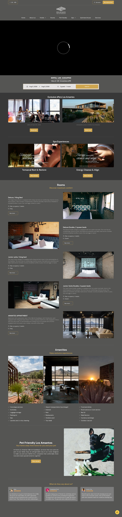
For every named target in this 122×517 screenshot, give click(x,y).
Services (98, 18)
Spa (73, 18)
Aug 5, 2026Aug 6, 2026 (38, 86)
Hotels (43, 18)
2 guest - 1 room (64, 86)
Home (23, 18)
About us (32, 18)
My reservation (108, 2)
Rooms (52, 18)
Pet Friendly (63, 18)
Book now (34, 130)
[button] (61, 86)
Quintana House (85, 18)
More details (34, 175)
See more (14, 213)
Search (87, 86)
